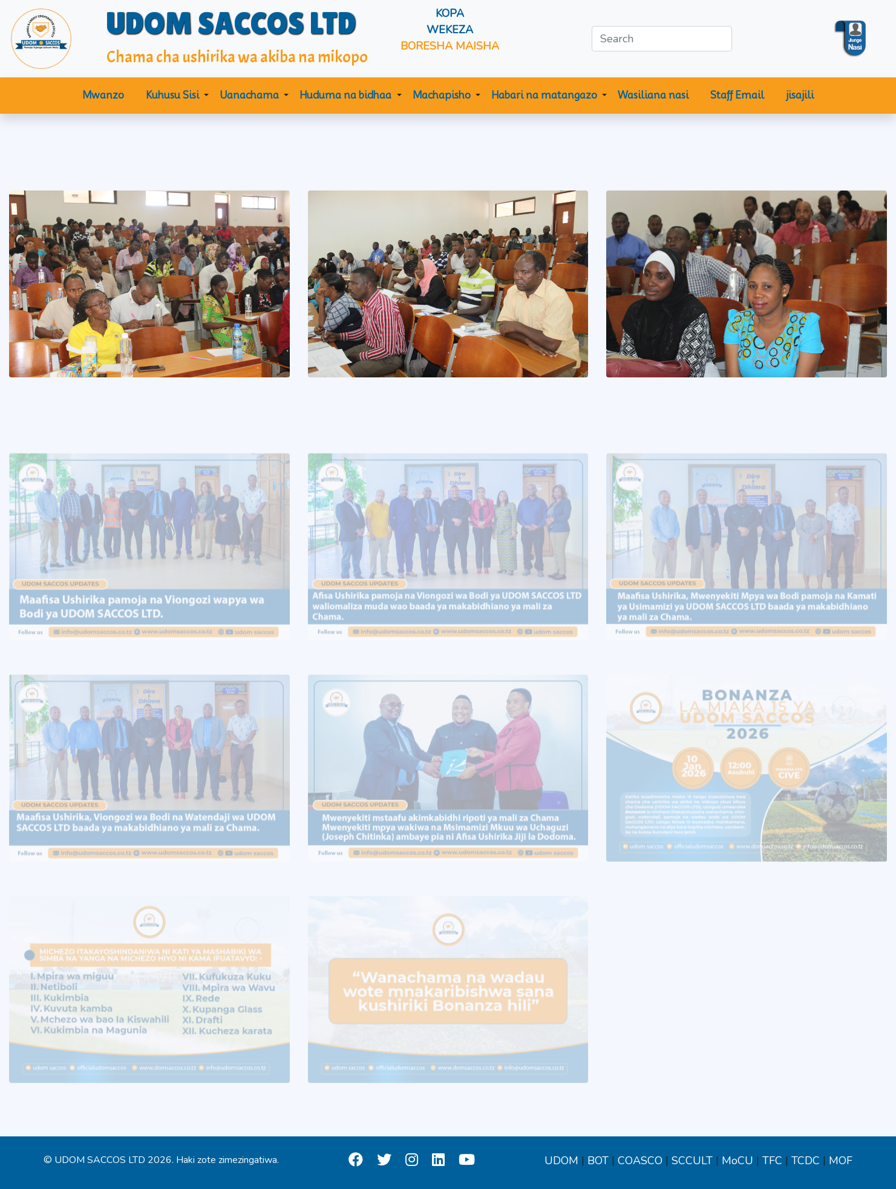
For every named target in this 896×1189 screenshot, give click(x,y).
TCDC (805, 1160)
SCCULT (692, 1160)
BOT (598, 1160)
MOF (840, 1160)
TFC (772, 1160)
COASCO (640, 1160)
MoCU (737, 1160)
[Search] (662, 39)
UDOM (561, 1160)
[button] (177, 95)
